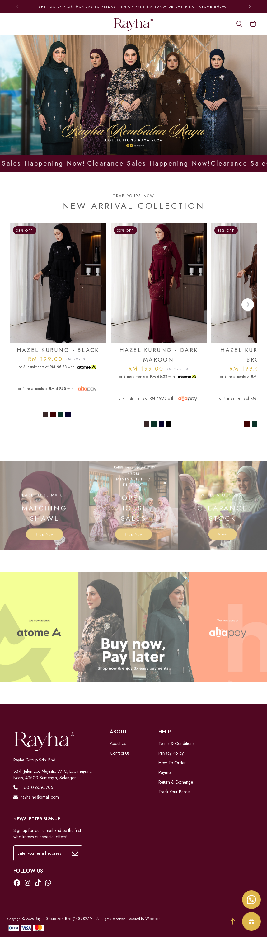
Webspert (153, 918)
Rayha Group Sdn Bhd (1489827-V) (64, 918)
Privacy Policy (171, 753)
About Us (118, 743)
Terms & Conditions (176, 743)
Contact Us (119, 753)
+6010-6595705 (33, 787)
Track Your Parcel (174, 792)
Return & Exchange (175, 782)
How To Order (172, 763)
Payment (166, 772)
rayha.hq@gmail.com (36, 797)
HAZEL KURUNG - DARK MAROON (158, 355)
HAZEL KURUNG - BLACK (58, 350)
